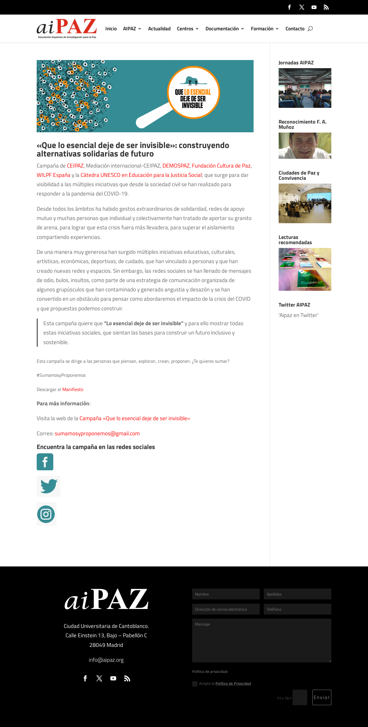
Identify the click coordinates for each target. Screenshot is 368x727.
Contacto (295, 28)
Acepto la (221, 683)
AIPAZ (129, 28)
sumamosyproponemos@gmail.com (97, 433)
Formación (262, 28)
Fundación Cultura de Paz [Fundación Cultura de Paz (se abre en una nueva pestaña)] (221, 165)
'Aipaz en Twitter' (299, 315)
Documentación (222, 28)
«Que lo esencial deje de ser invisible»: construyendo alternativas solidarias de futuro (133, 149)
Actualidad (159, 28)
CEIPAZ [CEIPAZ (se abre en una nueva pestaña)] (75, 165)
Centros (185, 28)
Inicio (111, 28)
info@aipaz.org (106, 659)
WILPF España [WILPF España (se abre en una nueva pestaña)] (53, 174)
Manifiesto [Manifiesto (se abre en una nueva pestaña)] (72, 389)
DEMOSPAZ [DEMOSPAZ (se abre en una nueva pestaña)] (176, 165)
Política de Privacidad (233, 683)
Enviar (322, 697)
